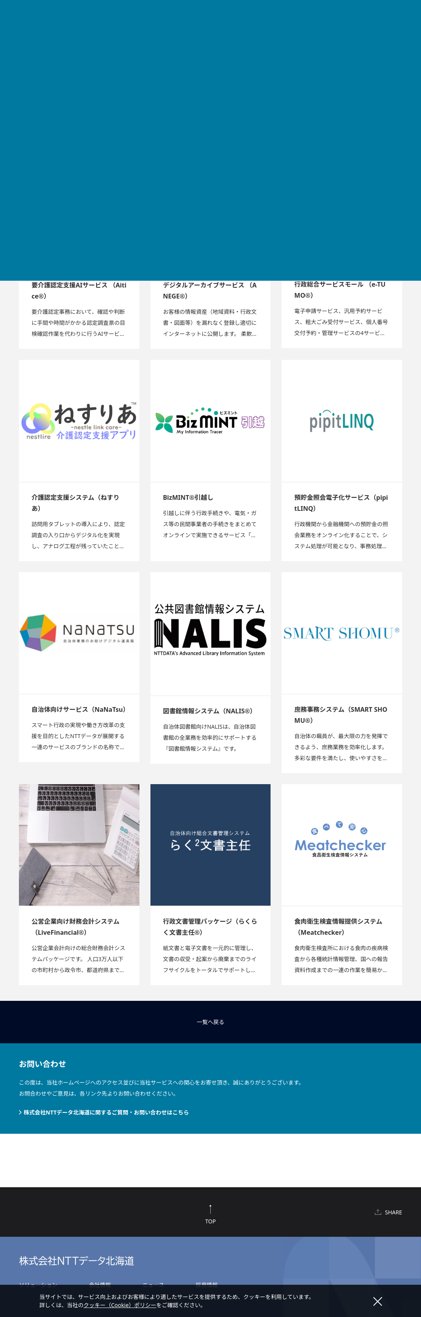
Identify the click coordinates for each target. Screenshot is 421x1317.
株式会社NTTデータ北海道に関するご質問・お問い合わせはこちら (106, 1112)
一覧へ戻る (210, 1022)
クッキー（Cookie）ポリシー (119, 1305)
